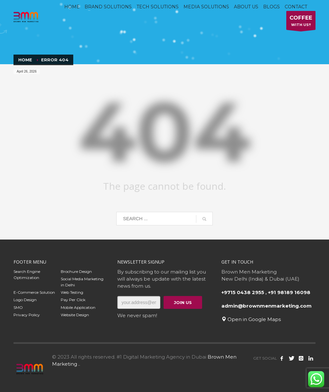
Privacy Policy (26, 314)
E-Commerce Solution (34, 292)
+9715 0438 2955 (242, 292)
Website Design (75, 314)
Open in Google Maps (251, 319)
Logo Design (25, 299)
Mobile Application (78, 307)
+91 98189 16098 (289, 292)
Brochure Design (76, 271)
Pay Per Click (73, 299)
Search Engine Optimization (26, 274)
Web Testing (72, 292)
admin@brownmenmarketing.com (266, 306)
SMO (18, 307)
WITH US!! (301, 22)
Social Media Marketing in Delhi (82, 281)
